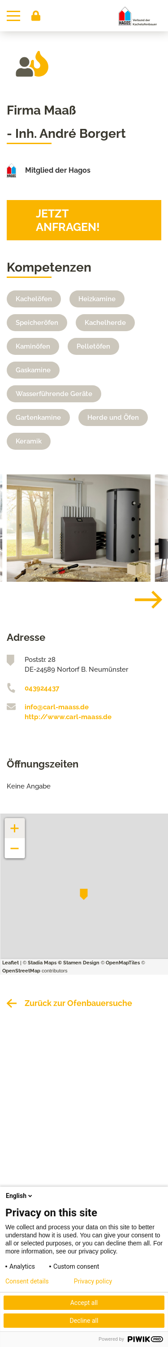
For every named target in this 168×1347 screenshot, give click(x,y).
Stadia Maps (42, 963)
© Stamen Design (78, 963)
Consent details (27, 1281)
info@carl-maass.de (57, 707)
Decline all (84, 1320)
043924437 (42, 688)
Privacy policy (93, 1281)
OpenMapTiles (123, 963)
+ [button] (15, 823)
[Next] (141, 599)
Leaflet (10, 963)
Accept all (84, 1302)
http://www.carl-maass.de (68, 717)
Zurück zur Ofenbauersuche (78, 1003)
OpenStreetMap (21, 971)
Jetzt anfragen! (68, 220)
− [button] (15, 843)
